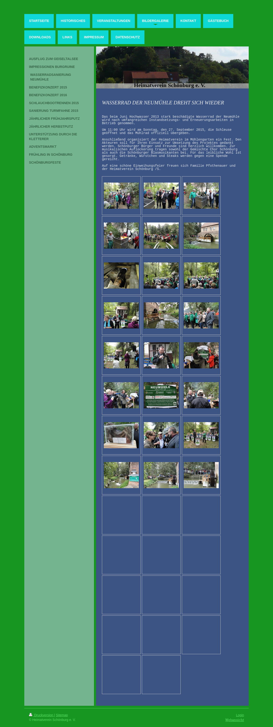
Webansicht (234, 720)
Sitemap (62, 715)
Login (240, 715)
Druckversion (41, 715)
